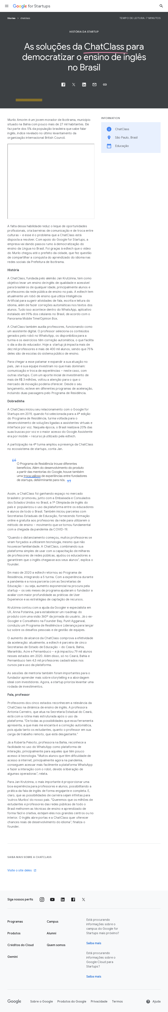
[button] (105, 84)
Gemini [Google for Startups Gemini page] (12, 957)
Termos (117, 1001)
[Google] (14, 1001)
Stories (11, 18)
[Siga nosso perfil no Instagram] (42, 899)
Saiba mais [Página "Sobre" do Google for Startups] (93, 943)
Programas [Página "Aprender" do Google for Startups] (15, 922)
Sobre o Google (41, 1001)
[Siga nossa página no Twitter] (83, 899)
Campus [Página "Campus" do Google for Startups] (52, 922)
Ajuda (153, 1001)
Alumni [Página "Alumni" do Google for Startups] (51, 933)
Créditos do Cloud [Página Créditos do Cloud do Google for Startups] (20, 945)
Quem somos (56, 945)
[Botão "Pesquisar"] (161, 6)
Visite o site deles (21, 870)
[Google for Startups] (31, 5)
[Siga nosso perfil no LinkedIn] (62, 899)
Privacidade (99, 1001)
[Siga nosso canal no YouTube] (52, 899)
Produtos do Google (71, 1001)
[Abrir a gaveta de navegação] (6, 5)
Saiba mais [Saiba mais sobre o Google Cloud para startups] (93, 976)
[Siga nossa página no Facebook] (73, 899)
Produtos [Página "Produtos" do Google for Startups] (13, 933)
